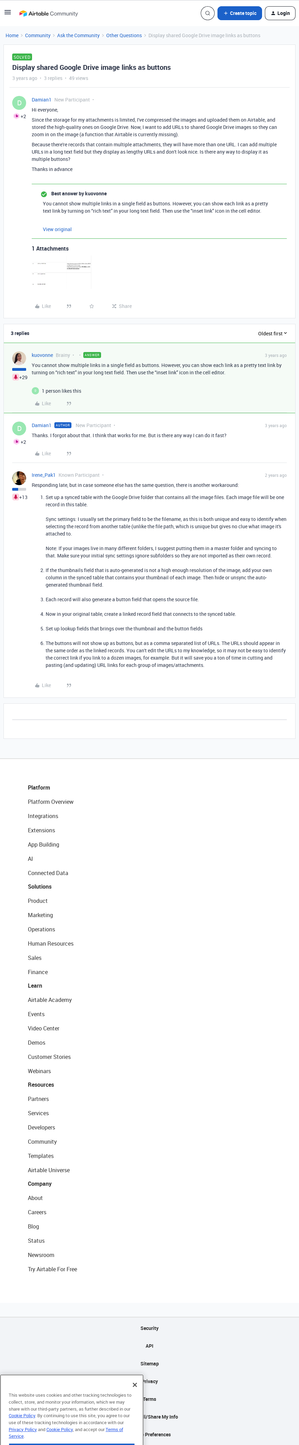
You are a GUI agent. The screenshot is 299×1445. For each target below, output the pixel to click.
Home (12, 35)
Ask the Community (78, 35)
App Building (43, 844)
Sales (34, 958)
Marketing (40, 915)
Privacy (149, 1381)
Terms (149, 1399)
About (35, 1198)
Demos (36, 1042)
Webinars (39, 1071)
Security (149, 1328)
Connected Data (48, 873)
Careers (37, 1212)
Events (36, 1014)
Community (38, 35)
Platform (39, 787)
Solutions (40, 886)
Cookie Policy (22, 1429)
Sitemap (149, 1363)
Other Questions (124, 35)
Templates (41, 1156)
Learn (35, 985)
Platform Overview (51, 802)
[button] (7, 14)
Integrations (43, 816)
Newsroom (41, 1255)
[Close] (135, 1398)
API (149, 1345)
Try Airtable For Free (52, 1269)
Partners (38, 1099)
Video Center (43, 1028)
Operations (41, 929)
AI (30, 859)
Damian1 (42, 99)
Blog (33, 1226)
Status (36, 1240)
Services (38, 1113)
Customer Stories (49, 1057)
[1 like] (61, 390)
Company (40, 1183)
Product (38, 901)
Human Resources (51, 943)
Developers (41, 1127)
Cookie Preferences (150, 1434)
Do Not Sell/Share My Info (149, 1416)
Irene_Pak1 (44, 475)
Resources (41, 1084)
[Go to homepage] (48, 13)
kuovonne (42, 355)
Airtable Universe (49, 1170)
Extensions (41, 830)
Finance (38, 972)
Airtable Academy (50, 1000)
